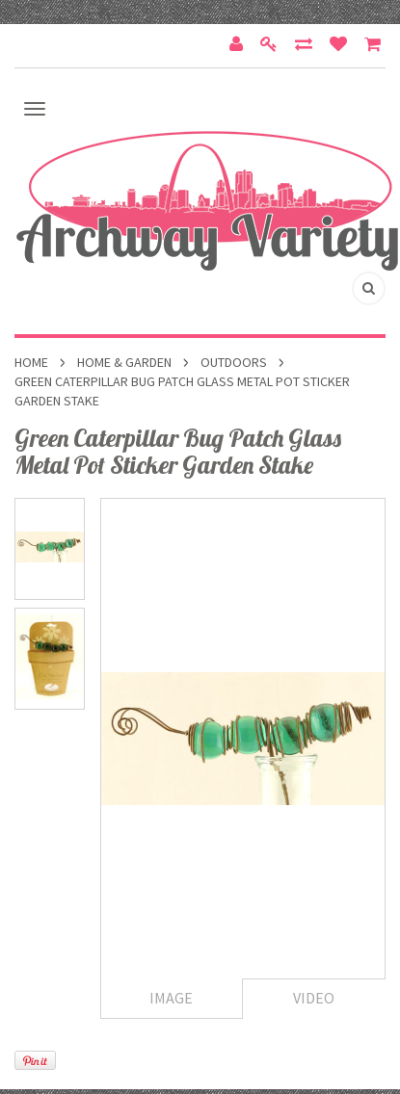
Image (171, 997)
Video (313, 997)
